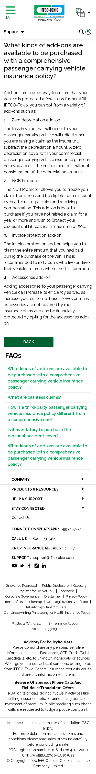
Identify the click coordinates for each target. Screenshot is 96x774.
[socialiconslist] (14, 565)
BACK (28, 342)
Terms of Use (15, 602)
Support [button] (12, 31)
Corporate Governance (22, 596)
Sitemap (36, 602)
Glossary (80, 586)
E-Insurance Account (64, 623)
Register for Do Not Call (36, 591)
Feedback (66, 591)
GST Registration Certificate (68, 602)
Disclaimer (53, 596)
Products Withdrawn (28, 623)
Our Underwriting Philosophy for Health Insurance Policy (47, 613)
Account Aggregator (47, 629)
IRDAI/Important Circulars (46, 607)
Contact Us (21, 517)
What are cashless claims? (34, 397)
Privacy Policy (77, 596)
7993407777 (71, 529)
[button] (83, 12)
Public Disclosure (55, 586)
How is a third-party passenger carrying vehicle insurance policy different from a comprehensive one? (47, 413)
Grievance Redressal (22, 586)
